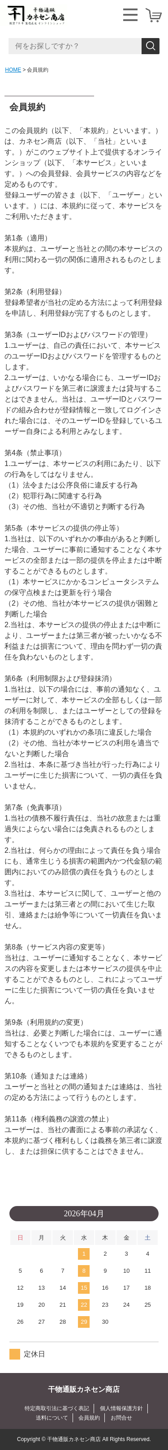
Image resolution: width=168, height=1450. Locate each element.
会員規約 (89, 1418)
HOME (13, 70)
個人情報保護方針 (121, 1408)
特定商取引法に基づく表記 (57, 1408)
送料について (52, 1418)
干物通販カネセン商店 (84, 1389)
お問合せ (121, 1418)
